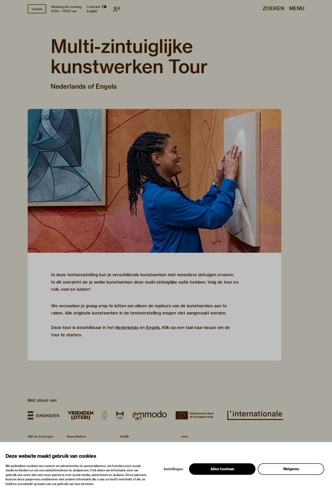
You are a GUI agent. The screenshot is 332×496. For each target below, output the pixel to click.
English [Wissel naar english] (92, 11)
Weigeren (291, 469)
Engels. (153, 327)
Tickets (36, 9)
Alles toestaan (222, 469)
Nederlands (127, 327)
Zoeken (273, 9)
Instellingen (173, 469)
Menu (296, 9)
